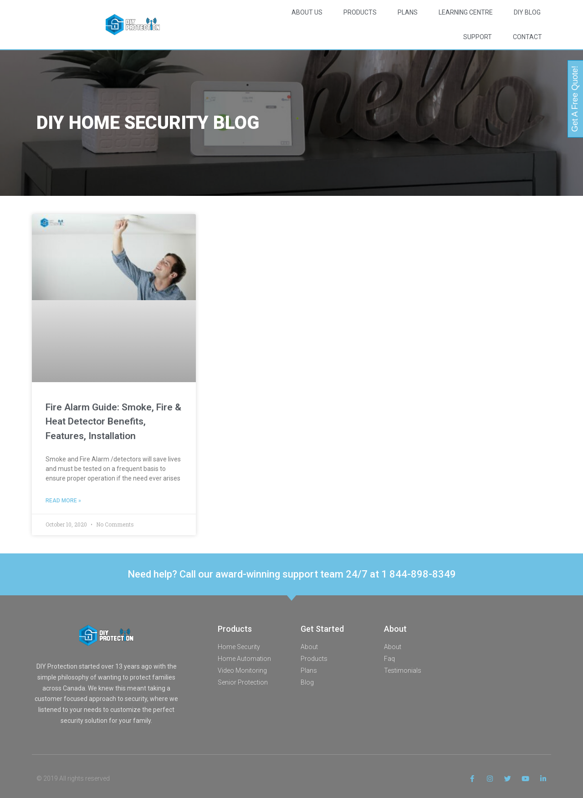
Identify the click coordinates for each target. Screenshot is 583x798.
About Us (307, 12)
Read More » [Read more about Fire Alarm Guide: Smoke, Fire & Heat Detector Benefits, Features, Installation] (63, 500)
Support (477, 37)
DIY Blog (527, 12)
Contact (527, 37)
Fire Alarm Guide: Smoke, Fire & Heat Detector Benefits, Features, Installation (113, 421)
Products (360, 12)
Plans (408, 12)
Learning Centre (466, 12)
